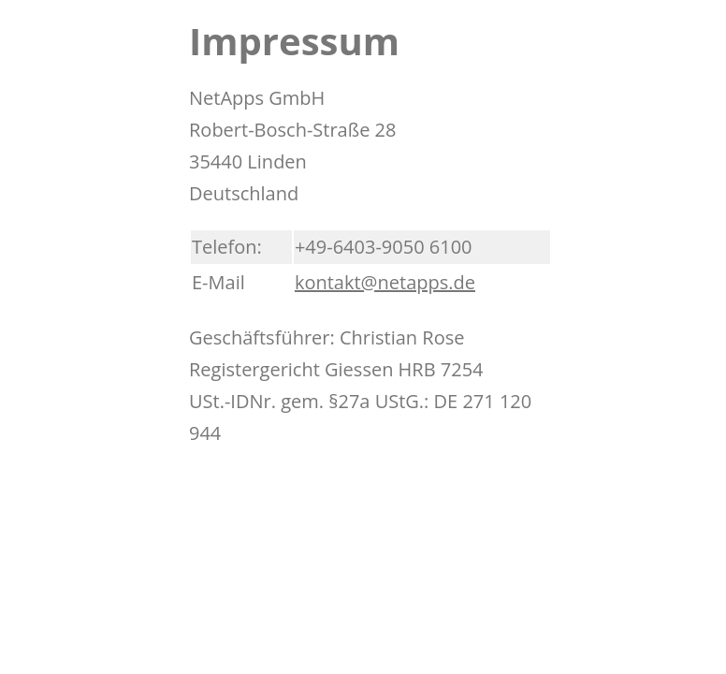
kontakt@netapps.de (385, 282)
